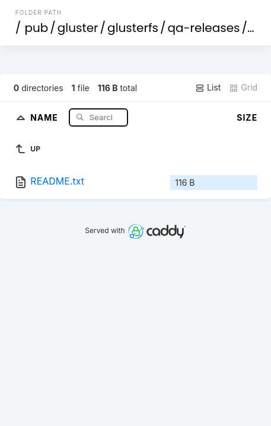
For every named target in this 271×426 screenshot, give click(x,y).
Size (247, 117)
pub (36, 28)
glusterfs (132, 28)
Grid (243, 87)
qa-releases (203, 28)
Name (45, 117)
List (208, 87)
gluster (78, 28)
